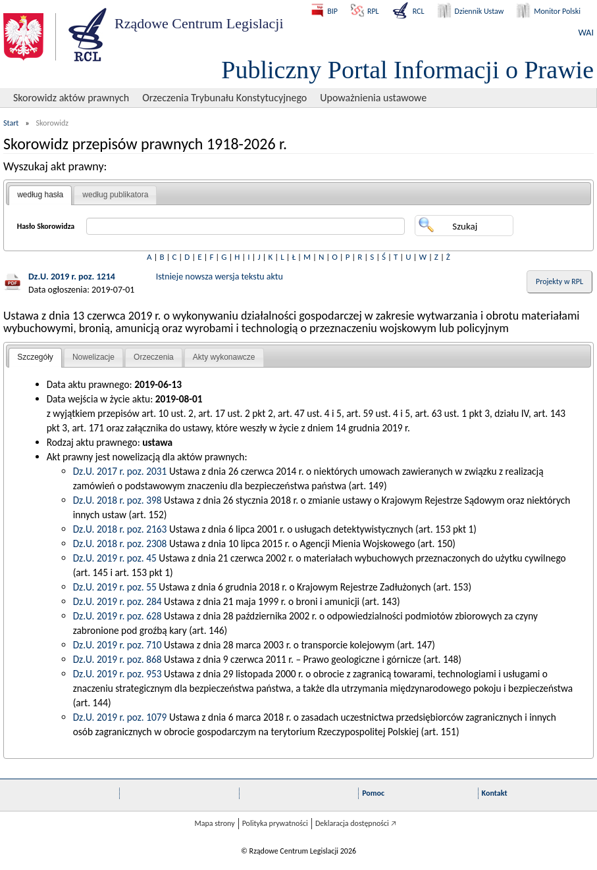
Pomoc (373, 793)
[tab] (40, 195)
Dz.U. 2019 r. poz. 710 (117, 645)
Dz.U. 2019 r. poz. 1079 (120, 717)
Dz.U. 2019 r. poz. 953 (117, 673)
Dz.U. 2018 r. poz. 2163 (120, 529)
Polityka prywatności (275, 823)
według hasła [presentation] (40, 194)
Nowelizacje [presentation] (93, 357)
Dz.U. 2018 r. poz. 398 (117, 500)
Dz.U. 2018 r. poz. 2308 (120, 543)
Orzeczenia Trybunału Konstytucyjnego (224, 97)
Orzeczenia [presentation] (154, 357)
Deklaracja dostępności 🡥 (355, 823)
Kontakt (494, 793)
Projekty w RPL (559, 281)
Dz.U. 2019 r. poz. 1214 (71, 276)
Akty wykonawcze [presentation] (224, 357)
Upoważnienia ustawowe (373, 97)
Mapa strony (214, 823)
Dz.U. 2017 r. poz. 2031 (120, 471)
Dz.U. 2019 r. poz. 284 (117, 601)
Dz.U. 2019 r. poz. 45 (115, 558)
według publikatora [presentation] (115, 194)
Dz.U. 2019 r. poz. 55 (115, 587)
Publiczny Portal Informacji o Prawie (407, 70)
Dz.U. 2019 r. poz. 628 (117, 616)
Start (10, 123)
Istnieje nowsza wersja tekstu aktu (219, 276)
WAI (586, 32)
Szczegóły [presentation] (35, 357)
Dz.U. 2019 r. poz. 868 (117, 659)
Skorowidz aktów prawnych (71, 97)
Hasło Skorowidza (46, 226)
